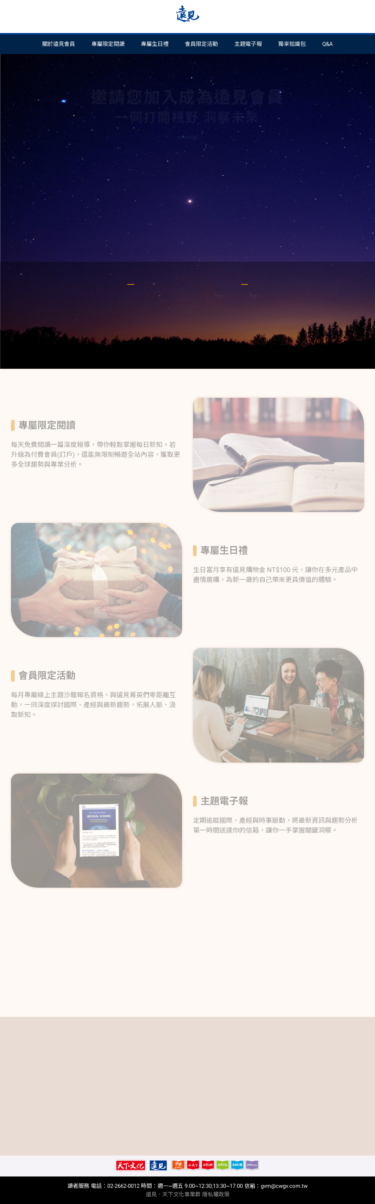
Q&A (327, 44)
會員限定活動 (201, 44)
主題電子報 (248, 44)
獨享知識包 (292, 44)
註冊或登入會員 (187, 235)
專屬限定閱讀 (108, 44)
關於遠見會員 (58, 44)
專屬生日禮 (154, 44)
